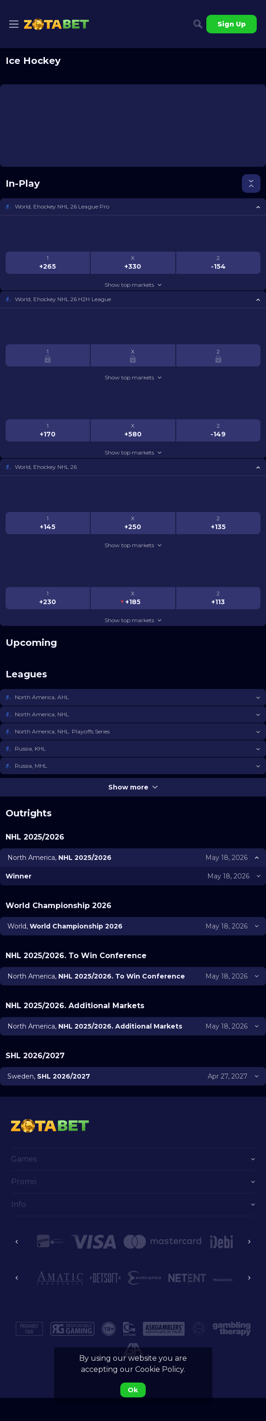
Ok (133, 1390)
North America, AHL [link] (42, 697)
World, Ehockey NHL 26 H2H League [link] (63, 299)
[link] (56, 24)
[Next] (249, 1241)
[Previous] (16, 1241)
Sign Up (231, 24)
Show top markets (133, 284)
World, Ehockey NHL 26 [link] (46, 466)
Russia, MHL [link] (31, 765)
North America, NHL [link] (42, 714)
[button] (133, 206)
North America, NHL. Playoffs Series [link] (62, 731)
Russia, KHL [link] (30, 748)
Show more (133, 787)
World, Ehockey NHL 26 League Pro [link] (62, 206)
